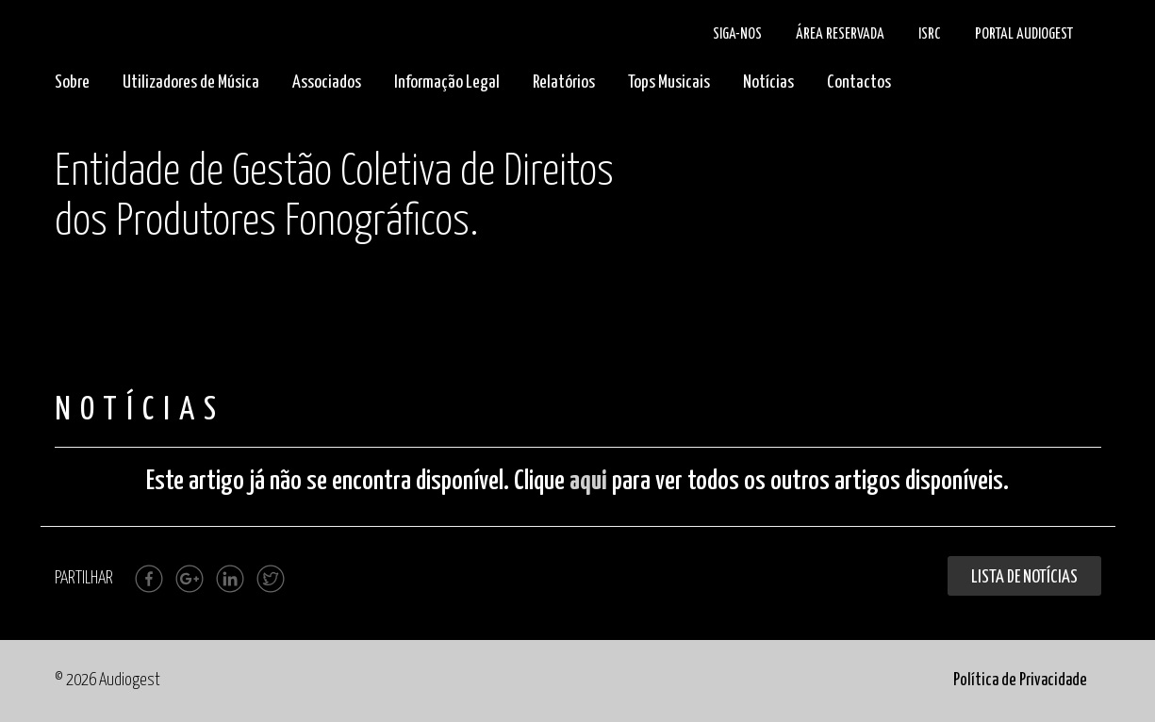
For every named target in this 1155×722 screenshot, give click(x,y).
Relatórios (564, 82)
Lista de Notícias (1024, 577)
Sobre (72, 82)
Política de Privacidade (1020, 680)
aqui (588, 481)
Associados (326, 82)
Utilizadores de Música (191, 82)
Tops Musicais (669, 82)
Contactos (859, 82)
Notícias (768, 82)
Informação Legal (447, 82)
